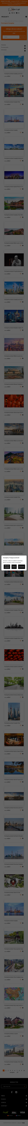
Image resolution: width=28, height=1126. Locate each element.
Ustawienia (21, 566)
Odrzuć (14, 566)
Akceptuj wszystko (7, 566)
